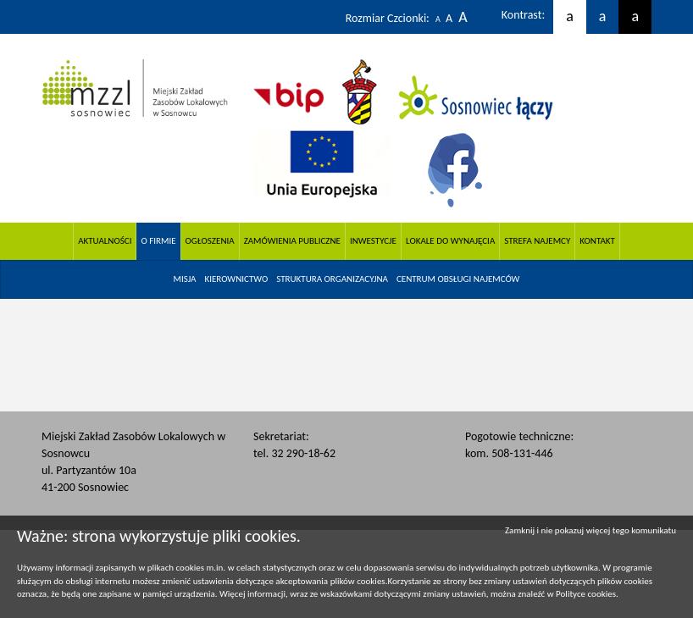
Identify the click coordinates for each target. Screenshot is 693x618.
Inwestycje (373, 240)
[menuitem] (185, 279)
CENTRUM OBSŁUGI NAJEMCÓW (458, 278)
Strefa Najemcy (537, 240)
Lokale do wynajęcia (450, 240)
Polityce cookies (586, 593)
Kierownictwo (236, 278)
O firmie (158, 240)
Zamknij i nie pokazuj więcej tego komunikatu (590, 530)
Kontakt (597, 240)
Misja (185, 278)
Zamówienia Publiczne (292, 240)
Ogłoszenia (210, 240)
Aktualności (104, 240)
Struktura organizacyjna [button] (332, 278)
